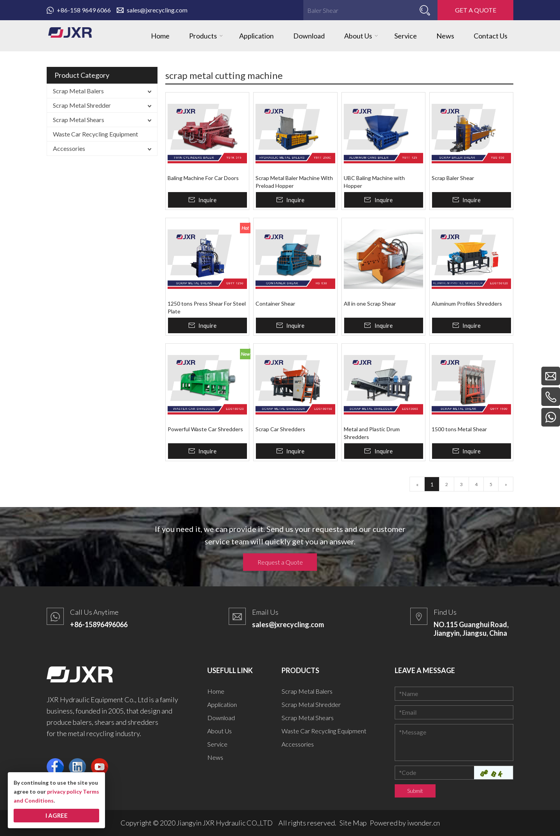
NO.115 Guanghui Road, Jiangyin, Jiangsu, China (471, 628)
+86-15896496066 (99, 624)
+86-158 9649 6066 (79, 10)
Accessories (69, 148)
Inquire (207, 199)
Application (222, 704)
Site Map (353, 823)
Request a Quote (280, 562)
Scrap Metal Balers (78, 90)
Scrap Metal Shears (78, 119)
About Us (219, 731)
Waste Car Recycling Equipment (95, 134)
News (215, 757)
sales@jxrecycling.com (152, 10)
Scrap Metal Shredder (82, 105)
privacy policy (64, 791)
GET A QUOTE (475, 10)
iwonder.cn (423, 823)
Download (221, 717)
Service (217, 744)
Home (215, 691)
